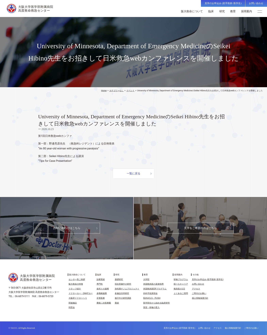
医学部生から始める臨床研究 (156, 303)
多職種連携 (102, 293)
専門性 (100, 284)
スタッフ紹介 (75, 289)
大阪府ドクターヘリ (78, 298)
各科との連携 (103, 289)
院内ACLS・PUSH (151, 298)
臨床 (212, 11)
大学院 (146, 279)
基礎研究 (119, 279)
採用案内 (247, 11)
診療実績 (101, 279)
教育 (234, 11)
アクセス (196, 289)
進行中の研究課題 (123, 298)
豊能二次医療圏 (104, 303)
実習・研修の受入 (151, 307)
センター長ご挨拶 (77, 279)
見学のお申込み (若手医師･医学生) (223, 3)
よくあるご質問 (181, 293)
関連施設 (73, 303)
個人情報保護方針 (200, 298)
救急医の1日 (179, 289)
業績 (117, 303)
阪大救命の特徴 (76, 284)
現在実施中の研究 (123, 284)
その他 (195, 274)
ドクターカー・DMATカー (81, 293)
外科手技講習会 (150, 293)
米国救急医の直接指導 (153, 284)
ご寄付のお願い (199, 293)
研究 (223, 11)
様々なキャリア (181, 284)
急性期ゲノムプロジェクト (127, 289)
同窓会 (72, 307)
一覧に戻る (133, 173)
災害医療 (101, 298)
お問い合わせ (256, 3)
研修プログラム (181, 279)
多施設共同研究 (122, 293)
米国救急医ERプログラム (155, 289)
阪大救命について (193, 11)
